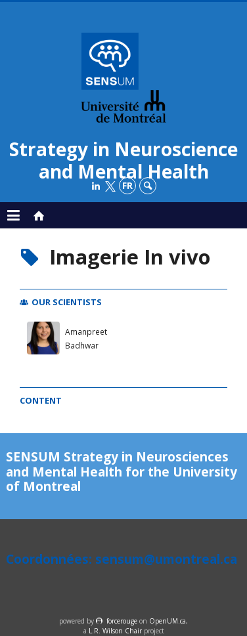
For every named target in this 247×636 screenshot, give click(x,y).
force (121, 620)
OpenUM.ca (167, 620)
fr (127, 185)
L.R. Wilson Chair (115, 630)
